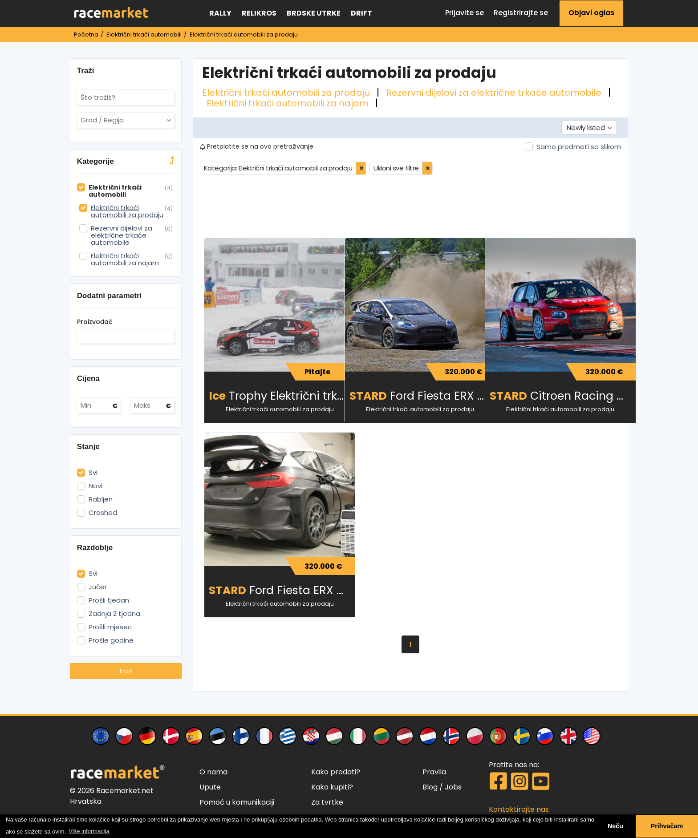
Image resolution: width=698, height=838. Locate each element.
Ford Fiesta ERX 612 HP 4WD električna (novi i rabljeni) (272, 589)
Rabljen (101, 499)
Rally (220, 13)
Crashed (103, 513)
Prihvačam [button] (667, 826)
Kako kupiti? (332, 786)
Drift (361, 13)
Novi (95, 486)
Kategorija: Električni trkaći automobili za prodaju (278, 167)
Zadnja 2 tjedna (114, 614)
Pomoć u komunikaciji (236, 801)
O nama (213, 771)
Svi (93, 473)
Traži (125, 671)
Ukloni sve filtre (396, 167)
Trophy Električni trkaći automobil (272, 395)
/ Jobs (450, 786)
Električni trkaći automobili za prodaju (287, 92)
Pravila (434, 771)
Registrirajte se (521, 13)
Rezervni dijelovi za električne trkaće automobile (495, 92)
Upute (210, 786)
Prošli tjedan (109, 600)
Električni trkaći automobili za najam (289, 103)
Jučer (98, 587)
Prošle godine (111, 640)
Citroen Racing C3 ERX (553, 395)
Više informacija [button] (89, 831)
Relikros (259, 13)
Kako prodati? (335, 771)
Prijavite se (464, 13)
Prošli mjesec (110, 627)
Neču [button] (615, 826)
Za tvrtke (327, 801)
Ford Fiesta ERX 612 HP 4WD (412, 395)
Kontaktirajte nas (519, 808)
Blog (430, 786)
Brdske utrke (314, 13)
